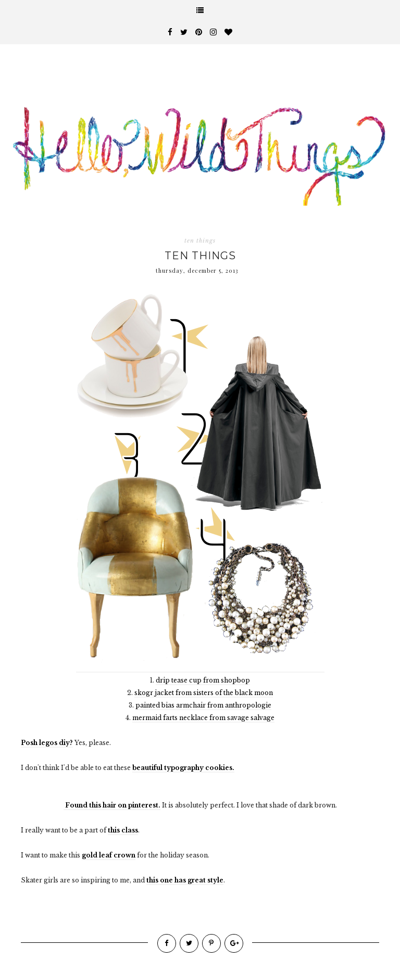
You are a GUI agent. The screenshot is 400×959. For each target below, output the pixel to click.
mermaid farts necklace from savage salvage (203, 718)
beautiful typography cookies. (183, 768)
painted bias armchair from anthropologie (203, 705)
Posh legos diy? (47, 743)
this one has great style (184, 880)
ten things (200, 240)
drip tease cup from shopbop (203, 680)
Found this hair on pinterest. (112, 805)
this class (123, 830)
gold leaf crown (108, 855)
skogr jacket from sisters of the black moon (203, 693)
